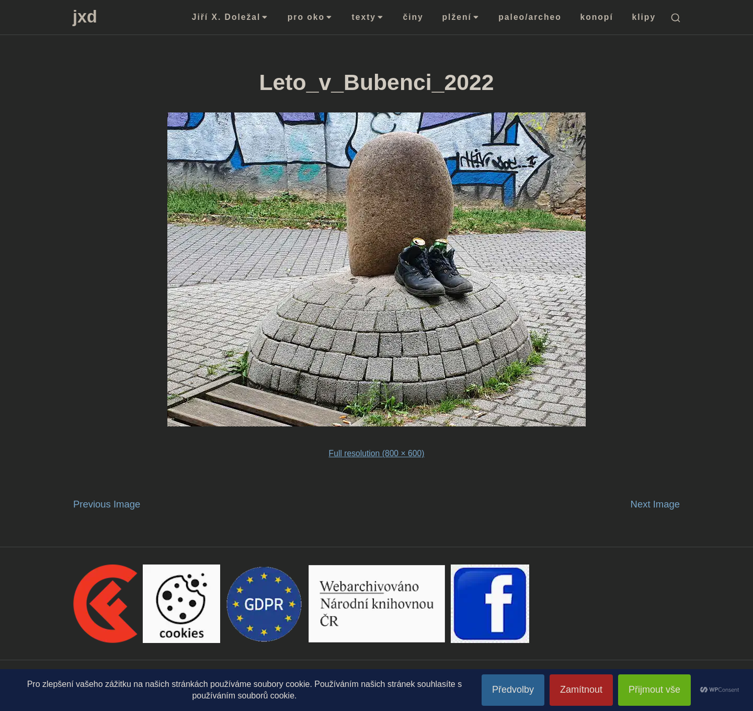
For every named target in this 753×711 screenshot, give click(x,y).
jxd (85, 16)
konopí (596, 17)
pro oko (310, 17)
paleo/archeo (529, 17)
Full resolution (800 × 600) (377, 453)
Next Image (655, 504)
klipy (644, 17)
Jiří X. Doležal (230, 17)
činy (413, 17)
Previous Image (106, 504)
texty (368, 17)
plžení (461, 17)
